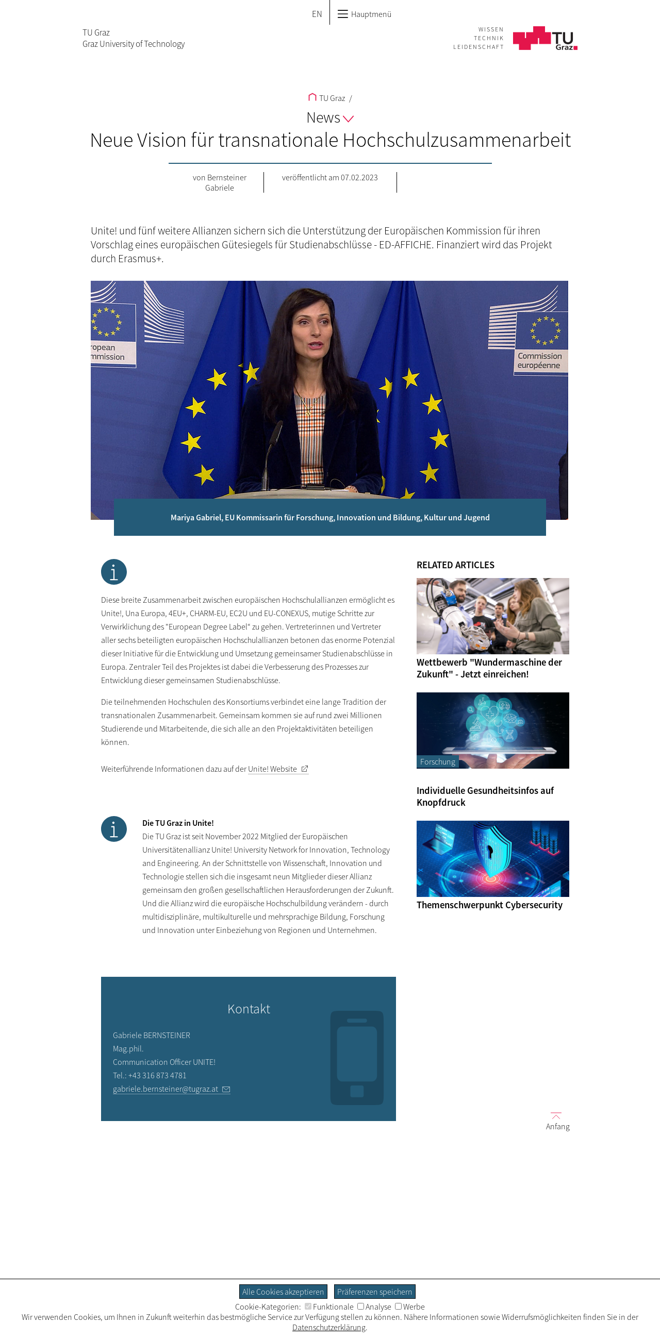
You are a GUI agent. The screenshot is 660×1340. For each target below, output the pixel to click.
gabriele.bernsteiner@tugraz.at (165, 1088)
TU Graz (326, 98)
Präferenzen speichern (374, 1291)
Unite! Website (272, 769)
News (330, 117)
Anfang (554, 1120)
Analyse (374, 1306)
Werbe (410, 1306)
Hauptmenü (364, 14)
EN (317, 14)
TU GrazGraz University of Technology (133, 38)
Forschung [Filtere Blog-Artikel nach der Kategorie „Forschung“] (437, 761)
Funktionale (329, 1306)
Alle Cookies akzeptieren (283, 1291)
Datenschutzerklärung (329, 1327)
